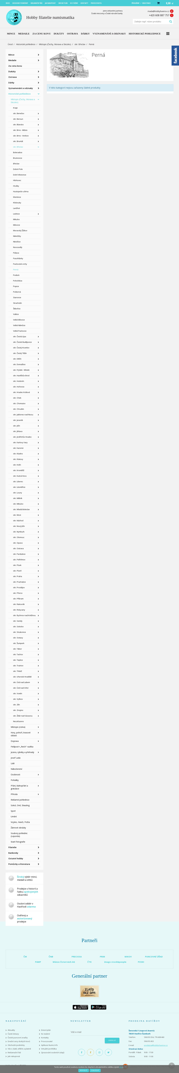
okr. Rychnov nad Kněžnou (24, 615)
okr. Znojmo (18, 710)
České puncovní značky (18, 1038)
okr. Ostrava (18, 548)
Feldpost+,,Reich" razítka (22, 746)
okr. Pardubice (19, 554)
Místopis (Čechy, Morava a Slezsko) (55, 44)
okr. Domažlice (19, 364)
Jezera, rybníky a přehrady (22, 752)
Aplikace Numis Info (49, 1045)
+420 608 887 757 (159, 15)
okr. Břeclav (80, 44)
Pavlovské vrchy (20, 264)
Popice (16, 286)
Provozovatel (46, 1041)
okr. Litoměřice (19, 487)
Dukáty (12, 71)
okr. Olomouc (18, 537)
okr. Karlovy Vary (20, 442)
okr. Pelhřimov (19, 559)
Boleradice (17, 152)
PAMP (38, 961)
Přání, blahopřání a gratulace (19, 787)
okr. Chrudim (18, 409)
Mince (11, 54)
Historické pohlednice (25, 44)
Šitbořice (16, 308)
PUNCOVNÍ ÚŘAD (154, 956)
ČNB (51, 956)
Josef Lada (15, 757)
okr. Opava (18, 543)
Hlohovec (17, 180)
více (121, 1067)
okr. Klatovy (18, 459)
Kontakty (45, 1038)
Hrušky (16, 186)
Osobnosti (15, 774)
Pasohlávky (18, 258)
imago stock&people (115, 961)
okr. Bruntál (18, 141)
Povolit (83, 1070)
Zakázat (95, 1070)
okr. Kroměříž (18, 470)
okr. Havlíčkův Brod (21, 375)
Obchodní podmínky (16, 1045)
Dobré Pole (18, 169)
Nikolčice (17, 241)
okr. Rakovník (19, 604)
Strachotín (17, 303)
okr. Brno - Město (20, 130)
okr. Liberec (18, 481)
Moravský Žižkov (20, 230)
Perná (15, 269)
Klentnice (17, 197)
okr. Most (17, 515)
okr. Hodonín (18, 381)
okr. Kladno (18, 453)
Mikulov (16, 219)
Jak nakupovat (14, 1056)
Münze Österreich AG (64, 961)
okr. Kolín (17, 465)
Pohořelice (17, 280)
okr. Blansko (18, 124)
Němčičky (17, 236)
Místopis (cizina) (18, 727)
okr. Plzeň (17, 570)
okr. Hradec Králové (21, 392)
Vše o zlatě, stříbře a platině (19, 1049)
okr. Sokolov (18, 626)
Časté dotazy (13, 1034)
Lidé (13, 763)
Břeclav (16, 163)
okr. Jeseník (18, 420)
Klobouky (17, 202)
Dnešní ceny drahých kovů (19, 1041)
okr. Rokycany (19, 610)
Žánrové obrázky (18, 827)
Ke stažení (45, 1034)
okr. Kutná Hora (19, 476)
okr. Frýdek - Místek (21, 370)
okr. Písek (17, 565)
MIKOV (128, 956)
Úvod (10, 44)
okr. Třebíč (17, 671)
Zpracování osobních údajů (52, 1053)
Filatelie (12, 847)
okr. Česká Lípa (19, 336)
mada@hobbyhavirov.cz (158, 11)
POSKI (141, 961)
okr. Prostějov (19, 587)
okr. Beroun (18, 119)
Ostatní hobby (15, 858)
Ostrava (12, 77)
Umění (14, 816)
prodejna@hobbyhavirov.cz (156, 1045)
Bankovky (13, 852)
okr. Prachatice (19, 582)
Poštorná (17, 292)
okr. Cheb (17, 398)
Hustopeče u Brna (20, 191)
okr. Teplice (18, 660)
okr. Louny (17, 492)
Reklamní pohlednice (20, 799)
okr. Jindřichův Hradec (22, 437)
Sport (13, 811)
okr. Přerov (18, 593)
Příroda (14, 794)
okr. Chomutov (19, 403)
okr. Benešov (18, 113)
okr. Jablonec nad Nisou (23, 414)
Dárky (11, 82)
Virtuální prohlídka (49, 1049)
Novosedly (17, 247)
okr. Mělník (17, 498)
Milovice (16, 225)
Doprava (15, 741)
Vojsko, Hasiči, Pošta (20, 822)
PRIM (102, 956)
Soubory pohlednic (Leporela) (19, 834)
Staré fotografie (18, 841)
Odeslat (112, 1040)
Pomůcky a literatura (19, 864)
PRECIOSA (77, 956)
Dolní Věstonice (19, 174)
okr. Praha (17, 576)
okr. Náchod (18, 520)
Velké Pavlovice (19, 331)
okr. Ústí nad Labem (21, 682)
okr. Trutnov (18, 665)
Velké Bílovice (19, 319)
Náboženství (16, 769)
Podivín (16, 275)
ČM (25, 956)
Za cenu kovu (15, 65)
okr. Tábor (17, 649)
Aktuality (11, 1030)
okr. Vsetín (17, 693)
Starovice (17, 297)
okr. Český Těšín (20, 353)
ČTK (89, 961)
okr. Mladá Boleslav (21, 509)
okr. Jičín (16, 425)
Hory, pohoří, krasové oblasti (20, 734)
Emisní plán (46, 1030)
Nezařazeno (18, 721)
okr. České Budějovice (22, 342)
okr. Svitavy (18, 637)
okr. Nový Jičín (19, 526)
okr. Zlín (16, 704)
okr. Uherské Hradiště (22, 676)
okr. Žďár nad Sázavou (22, 715)
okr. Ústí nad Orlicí (20, 688)
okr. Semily (17, 621)
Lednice (16, 214)
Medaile (12, 60)
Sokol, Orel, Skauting (20, 805)
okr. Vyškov (18, 699)
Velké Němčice (19, 325)
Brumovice (17, 158)
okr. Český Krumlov (21, 347)
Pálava (16, 253)
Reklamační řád (14, 1053)
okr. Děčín (17, 359)
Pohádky (15, 780)
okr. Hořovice (18, 386)
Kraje (15, 108)
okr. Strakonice (19, 632)
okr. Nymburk (18, 531)
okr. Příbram (18, 598)
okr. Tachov (18, 654)
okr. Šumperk (18, 643)
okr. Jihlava (17, 431)
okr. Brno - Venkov (21, 135)
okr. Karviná (18, 448)
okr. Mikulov (18, 504)
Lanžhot (16, 208)
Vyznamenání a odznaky (20, 88)
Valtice (16, 314)
